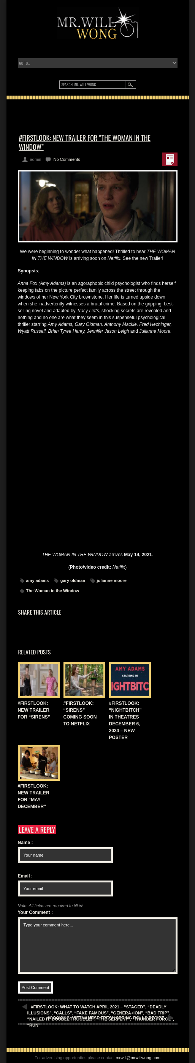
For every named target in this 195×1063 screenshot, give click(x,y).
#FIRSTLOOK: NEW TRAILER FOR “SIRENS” (34, 710)
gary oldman (72, 580)
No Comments (66, 159)
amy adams (37, 580)
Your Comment (35, 912)
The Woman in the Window (52, 590)
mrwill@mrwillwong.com (138, 1057)
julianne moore (112, 580)
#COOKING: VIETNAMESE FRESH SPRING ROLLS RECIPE (106, 1018)
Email (25, 876)
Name (25, 842)
